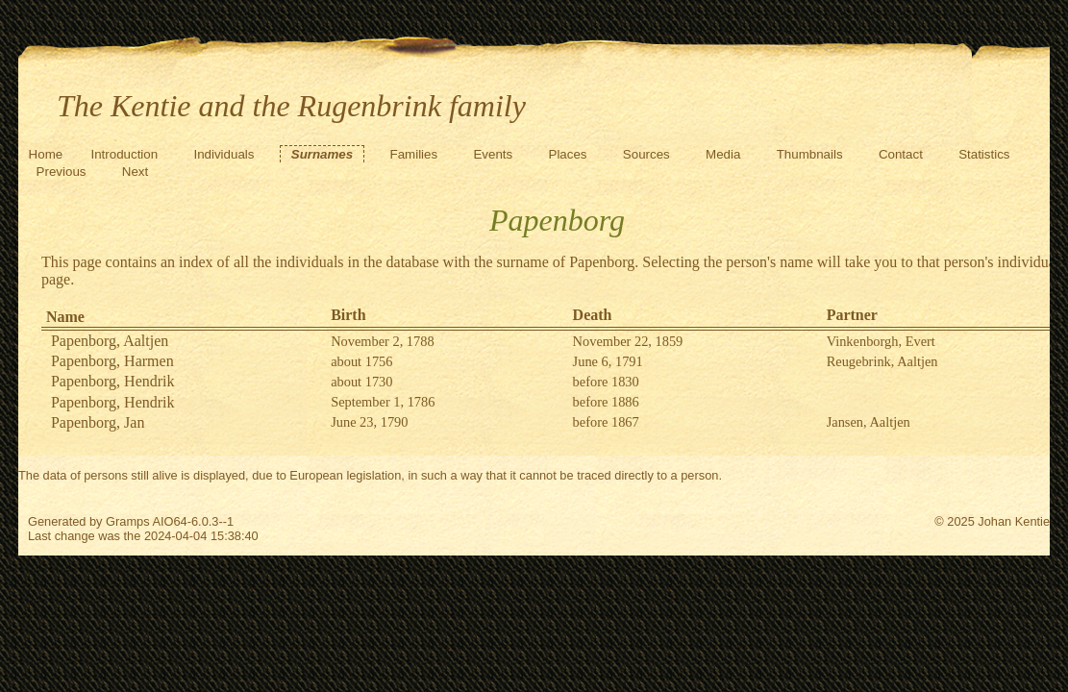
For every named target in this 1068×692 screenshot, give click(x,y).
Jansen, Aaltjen (868, 422)
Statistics (983, 154)
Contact (901, 154)
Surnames (322, 154)
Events (492, 154)
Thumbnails (810, 154)
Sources (646, 154)
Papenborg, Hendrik (113, 381)
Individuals (223, 154)
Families (414, 154)
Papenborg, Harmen (112, 361)
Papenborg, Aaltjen (109, 341)
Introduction (124, 154)
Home (46, 154)
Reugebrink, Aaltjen (882, 361)
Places (568, 154)
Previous (62, 171)
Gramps (128, 521)
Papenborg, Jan (97, 422)
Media (723, 154)
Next (135, 171)
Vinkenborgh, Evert (881, 341)
